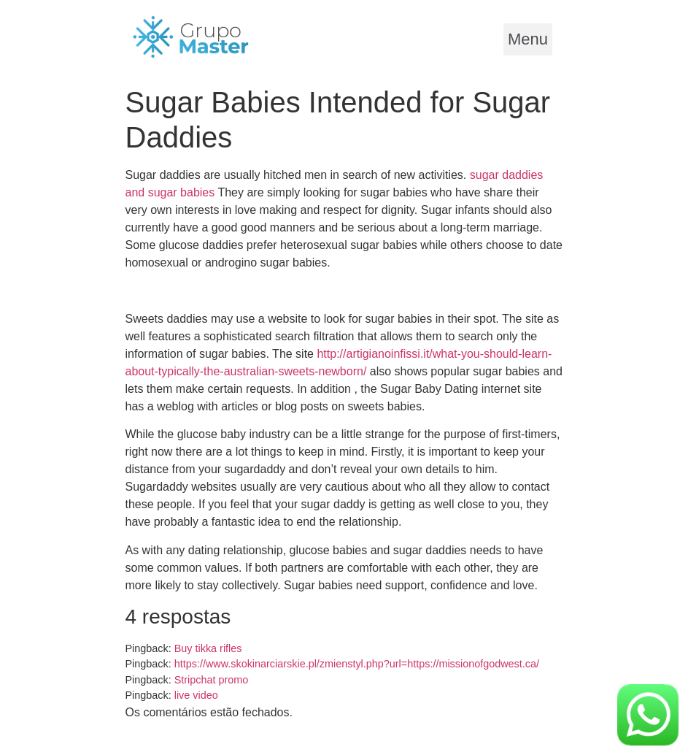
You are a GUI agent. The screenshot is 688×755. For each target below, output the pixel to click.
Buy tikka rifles (208, 648)
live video (196, 695)
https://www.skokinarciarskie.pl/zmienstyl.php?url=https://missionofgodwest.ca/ (356, 664)
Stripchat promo (211, 680)
